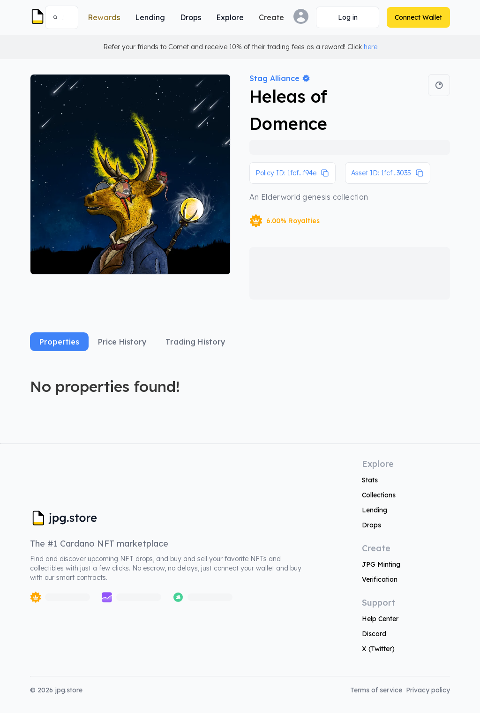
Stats (370, 480)
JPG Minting (381, 564)
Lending (374, 510)
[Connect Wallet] (347, 17)
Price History (122, 341)
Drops (371, 525)
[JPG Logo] (35, 17)
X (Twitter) (378, 649)
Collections (379, 495)
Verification (380, 579)
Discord (374, 634)
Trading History (195, 341)
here (370, 47)
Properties (59, 341)
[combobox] (66, 17)
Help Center (380, 619)
